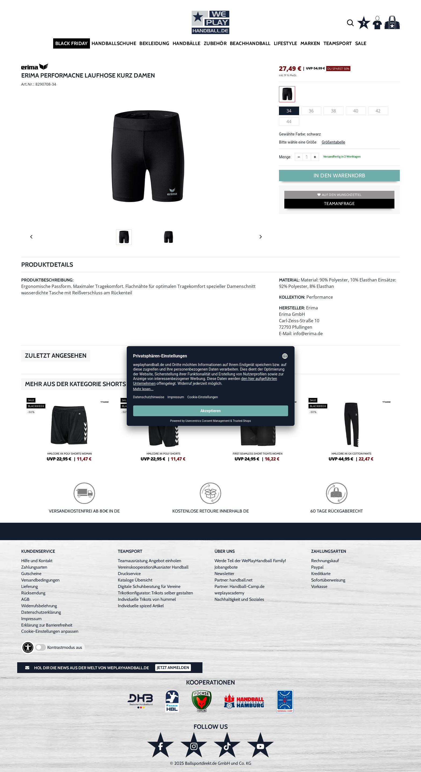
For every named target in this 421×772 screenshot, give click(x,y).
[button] (350, 22)
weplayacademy (229, 592)
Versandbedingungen (40, 580)
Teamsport (338, 43)
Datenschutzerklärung (41, 612)
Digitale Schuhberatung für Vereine (149, 586)
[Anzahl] (307, 157)
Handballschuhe (114, 43)
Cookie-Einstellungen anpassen (49, 631)
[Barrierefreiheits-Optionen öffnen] (28, 647)
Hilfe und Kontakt (36, 560)
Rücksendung (33, 592)
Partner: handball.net (233, 580)
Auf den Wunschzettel (339, 195)
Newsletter (224, 573)
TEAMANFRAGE (339, 203)
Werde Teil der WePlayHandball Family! (250, 560)
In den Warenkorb (339, 175)
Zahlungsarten (34, 567)
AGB (25, 599)
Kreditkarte (321, 573)
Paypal (317, 567)
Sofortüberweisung (328, 580)
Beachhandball (250, 43)
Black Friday (71, 43)
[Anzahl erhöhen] (315, 157)
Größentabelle (333, 142)
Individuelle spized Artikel (141, 605)
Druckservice (129, 573)
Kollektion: (292, 297)
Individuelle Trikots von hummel (147, 599)
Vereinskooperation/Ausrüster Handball (153, 567)
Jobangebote (226, 567)
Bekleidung (154, 43)
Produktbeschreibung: (47, 280)
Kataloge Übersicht (135, 580)
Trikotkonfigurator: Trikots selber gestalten (155, 592)
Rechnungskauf (325, 560)
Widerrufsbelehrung (39, 605)
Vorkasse (319, 586)
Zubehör (215, 43)
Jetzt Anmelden (173, 667)
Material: (289, 280)
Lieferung (29, 586)
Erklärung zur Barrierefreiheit (46, 625)
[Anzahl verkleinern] (299, 157)
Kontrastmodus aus (64, 647)
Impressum (31, 618)
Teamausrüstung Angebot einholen (149, 560)
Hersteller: (292, 307)
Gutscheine (31, 573)
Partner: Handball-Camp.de (239, 586)
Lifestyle (285, 43)
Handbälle (187, 43)
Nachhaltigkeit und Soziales (239, 599)
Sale (360, 43)
